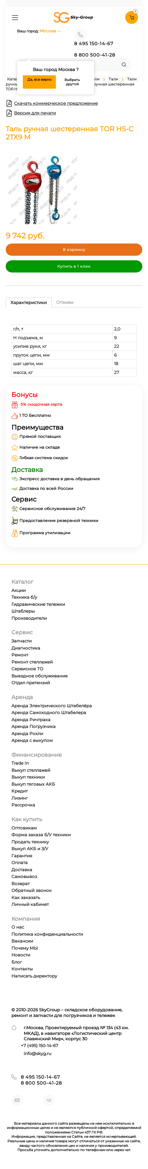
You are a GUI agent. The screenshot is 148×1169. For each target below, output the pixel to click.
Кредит (19, 791)
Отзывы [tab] (65, 302)
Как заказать (25, 897)
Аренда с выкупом (32, 740)
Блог (16, 962)
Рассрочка (23, 805)
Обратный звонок (31, 890)
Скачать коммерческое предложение (52, 103)
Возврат (20, 883)
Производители (29, 618)
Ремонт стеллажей (32, 662)
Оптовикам (24, 828)
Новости (20, 955)
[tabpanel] (74, 344)
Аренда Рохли (27, 733)
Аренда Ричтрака (30, 719)
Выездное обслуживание (39, 676)
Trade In (20, 763)
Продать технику (30, 841)
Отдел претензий (30, 682)
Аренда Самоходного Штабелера (48, 712)
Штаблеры (23, 611)
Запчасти (21, 641)
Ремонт (19, 655)
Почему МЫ (24, 948)
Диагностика (25, 648)
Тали (113, 79)
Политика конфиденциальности (47, 934)
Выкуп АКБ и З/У (29, 848)
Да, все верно (39, 79)
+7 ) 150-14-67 (39, 1045)
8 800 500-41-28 (94, 55)
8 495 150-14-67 (93, 43)
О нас (17, 927)
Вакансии (22, 941)
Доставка (21, 869)
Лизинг (19, 798)
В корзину (74, 249)
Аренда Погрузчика (33, 726)
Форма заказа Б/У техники (41, 834)
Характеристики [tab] (29, 302)
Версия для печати (31, 113)
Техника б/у (24, 597)
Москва (50, 31)
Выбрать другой (72, 82)
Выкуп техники (28, 777)
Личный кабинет (30, 904)
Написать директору (34, 976)
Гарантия (21, 855)
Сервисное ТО (27, 668)
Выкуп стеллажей (30, 770)
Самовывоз (24, 876)
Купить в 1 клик (74, 266)
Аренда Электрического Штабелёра (51, 705)
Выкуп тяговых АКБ (33, 784)
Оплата (19, 862)
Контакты (22, 969)
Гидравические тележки (38, 604)
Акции (18, 590)
